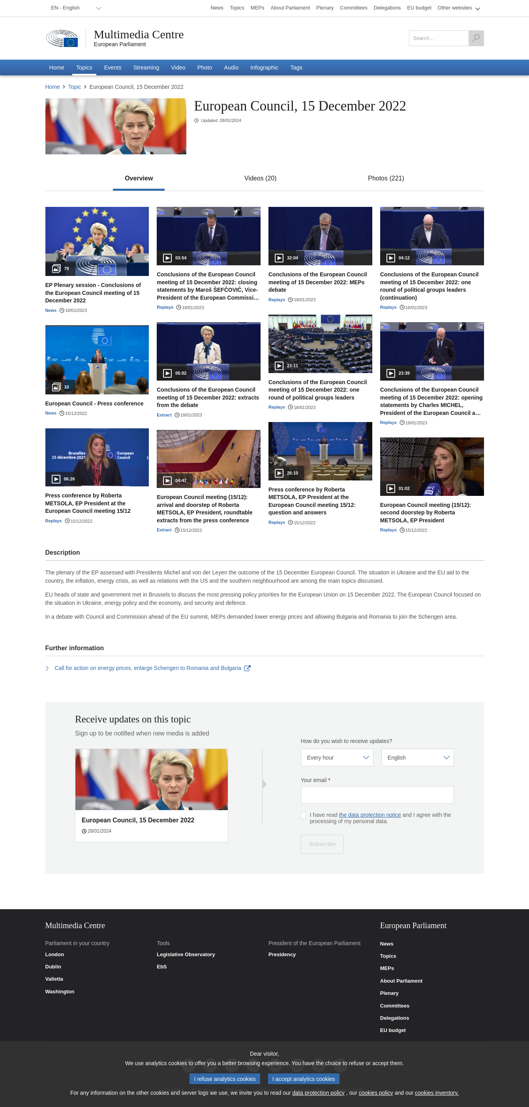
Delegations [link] (394, 1018)
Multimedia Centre (139, 34)
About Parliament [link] (401, 981)
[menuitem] (75, 8)
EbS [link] (162, 967)
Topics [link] (388, 956)
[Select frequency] (337, 757)
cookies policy (376, 1094)
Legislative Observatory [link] (186, 954)
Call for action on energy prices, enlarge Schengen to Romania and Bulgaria (148, 668)
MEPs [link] (387, 968)
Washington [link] (60, 991)
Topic (74, 87)
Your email (315, 780)
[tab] (139, 178)
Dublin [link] (53, 967)
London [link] (54, 954)
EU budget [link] (393, 1030)
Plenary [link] (389, 993)
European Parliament (120, 44)
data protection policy (319, 1094)
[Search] (476, 38)
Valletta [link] (54, 979)
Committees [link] (394, 1006)
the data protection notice (370, 815)
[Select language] (417, 757)
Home (52, 87)
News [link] (387, 944)
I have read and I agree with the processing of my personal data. (380, 818)
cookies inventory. (437, 1094)
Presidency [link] (282, 954)
